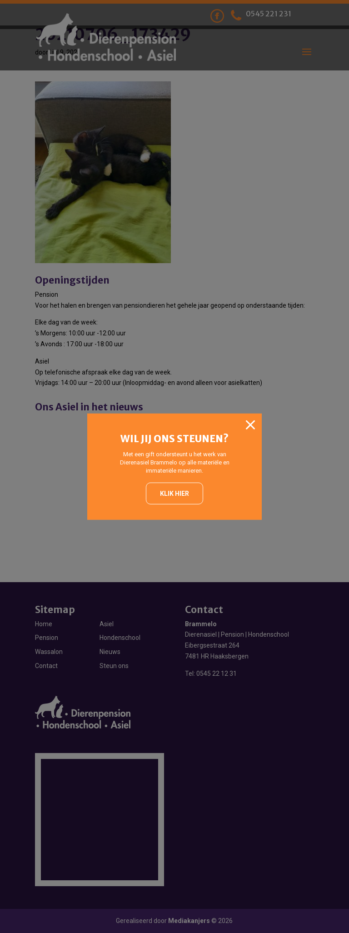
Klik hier (174, 493)
